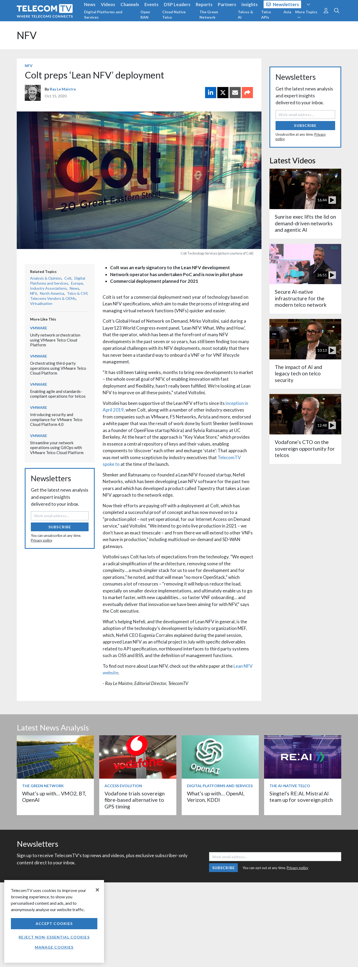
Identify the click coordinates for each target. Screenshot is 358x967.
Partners (227, 4)
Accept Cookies (54, 923)
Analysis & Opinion (45, 278)
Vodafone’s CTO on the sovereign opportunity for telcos (305, 448)
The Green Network (208, 14)
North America (52, 293)
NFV (27, 35)
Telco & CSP (77, 293)
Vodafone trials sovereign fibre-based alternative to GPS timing (135, 800)
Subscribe (59, 527)
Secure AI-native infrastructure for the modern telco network (301, 298)
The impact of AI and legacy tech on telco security (298, 373)
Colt (68, 278)
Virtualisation (41, 303)
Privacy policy (41, 540)
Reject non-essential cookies (54, 937)
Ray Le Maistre (63, 89)
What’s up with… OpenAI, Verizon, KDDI (215, 796)
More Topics (306, 14)
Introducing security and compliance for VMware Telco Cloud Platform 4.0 (56, 419)
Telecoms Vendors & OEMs (53, 298)
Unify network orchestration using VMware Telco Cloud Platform (55, 340)
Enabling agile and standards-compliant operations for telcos (58, 394)
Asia (287, 12)
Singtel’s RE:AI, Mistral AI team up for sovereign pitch (301, 796)
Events (151, 4)
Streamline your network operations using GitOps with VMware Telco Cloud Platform (57, 447)
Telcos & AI (245, 14)
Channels (129, 4)
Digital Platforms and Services (103, 14)
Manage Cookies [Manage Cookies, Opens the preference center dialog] (54, 947)
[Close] (97, 890)
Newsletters (282, 4)
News (89, 4)
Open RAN (145, 14)
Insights (250, 4)
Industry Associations (48, 288)
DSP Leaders (177, 4)
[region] (54, 921)
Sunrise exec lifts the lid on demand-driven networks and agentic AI (305, 223)
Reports (204, 4)
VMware (38, 328)
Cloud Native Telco (174, 14)
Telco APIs (266, 14)
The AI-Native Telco (289, 785)
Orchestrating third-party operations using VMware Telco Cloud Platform (58, 368)
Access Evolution (123, 785)
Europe (77, 283)
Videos (108, 4)
